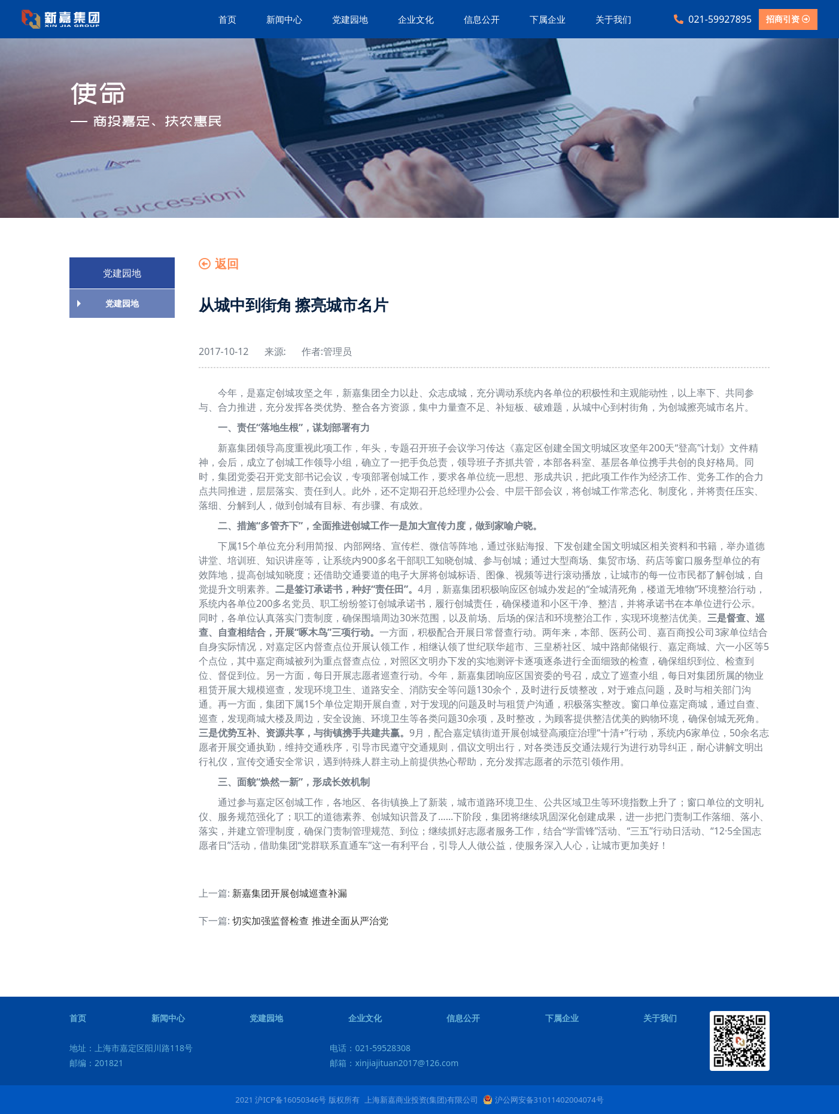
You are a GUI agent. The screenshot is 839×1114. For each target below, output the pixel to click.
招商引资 (788, 19)
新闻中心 (284, 19)
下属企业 (548, 19)
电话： (370, 1048)
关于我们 (613, 19)
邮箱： (394, 1063)
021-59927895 (713, 19)
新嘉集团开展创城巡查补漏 (289, 893)
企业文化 (416, 19)
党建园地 (350, 19)
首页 (227, 19)
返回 (219, 264)
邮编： (96, 1063)
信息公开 (482, 19)
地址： (131, 1048)
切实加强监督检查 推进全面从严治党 (310, 920)
